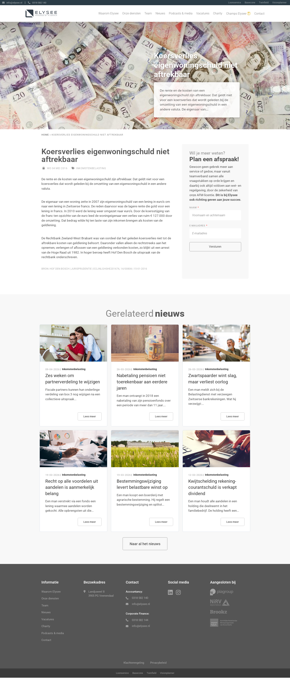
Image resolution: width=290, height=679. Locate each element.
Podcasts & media (181, 14)
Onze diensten (131, 14)
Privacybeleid (159, 663)
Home (45, 134)
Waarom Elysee (108, 14)
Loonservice (234, 2)
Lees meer (89, 416)
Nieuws (160, 14)
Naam (193, 207)
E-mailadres (197, 225)
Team (148, 14)
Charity (217, 14)
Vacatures (202, 14)
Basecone (250, 2)
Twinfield (264, 2)
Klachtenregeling (133, 663)
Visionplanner (279, 2)
